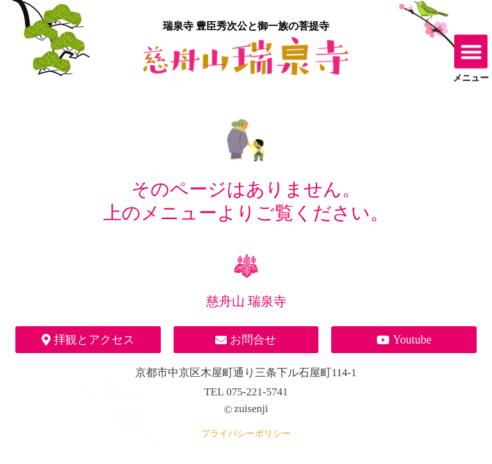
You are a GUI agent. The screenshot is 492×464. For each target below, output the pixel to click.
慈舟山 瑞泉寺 (246, 301)
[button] (471, 48)
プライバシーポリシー (246, 433)
